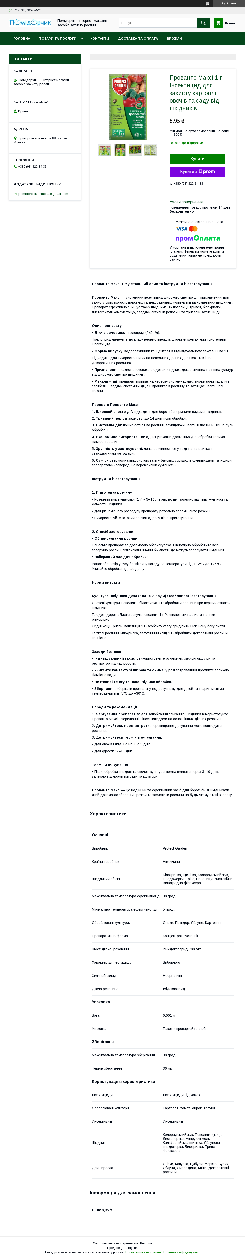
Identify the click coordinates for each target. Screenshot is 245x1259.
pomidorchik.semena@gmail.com (43, 194)
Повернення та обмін (35, 51)
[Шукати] (203, 23)
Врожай (174, 38)
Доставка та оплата (138, 38)
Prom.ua (146, 1243)
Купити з (197, 171)
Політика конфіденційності (183, 1252)
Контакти (99, 38)
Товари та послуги (57, 38)
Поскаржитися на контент (143, 1252)
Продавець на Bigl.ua (122, 1248)
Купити (198, 159)
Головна (22, 38)
